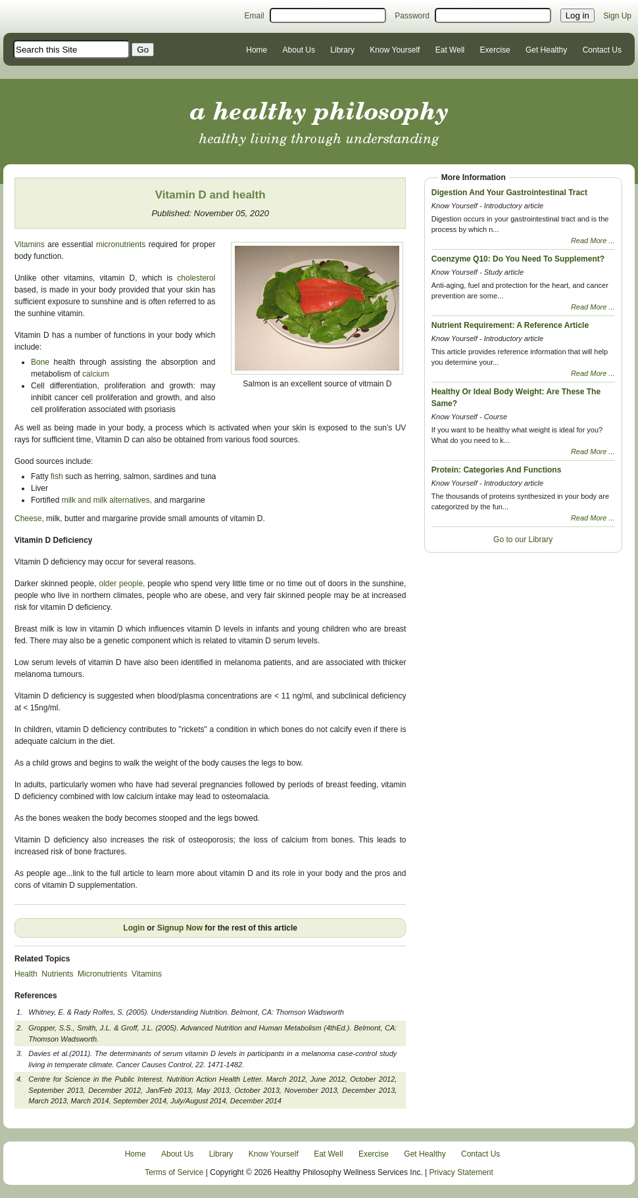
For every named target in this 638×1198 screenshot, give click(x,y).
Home (256, 50)
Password (412, 15)
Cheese (27, 518)
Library (342, 50)
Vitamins (29, 244)
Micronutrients (102, 974)
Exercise (495, 50)
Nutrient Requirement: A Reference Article (510, 325)
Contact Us (602, 50)
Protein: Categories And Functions (496, 469)
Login (134, 928)
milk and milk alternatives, (107, 500)
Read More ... (593, 240)
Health (25, 974)
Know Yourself (395, 50)
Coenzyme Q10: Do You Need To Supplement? (517, 259)
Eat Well (449, 50)
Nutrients (57, 974)
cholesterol (193, 278)
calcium (94, 374)
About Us (299, 50)
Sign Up (617, 15)
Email (254, 15)
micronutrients (120, 244)
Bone (40, 362)
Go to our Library (522, 539)
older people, (122, 583)
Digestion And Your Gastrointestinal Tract (509, 192)
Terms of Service (174, 1172)
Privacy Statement (461, 1172)
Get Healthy (546, 50)
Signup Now (180, 928)
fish (58, 476)
